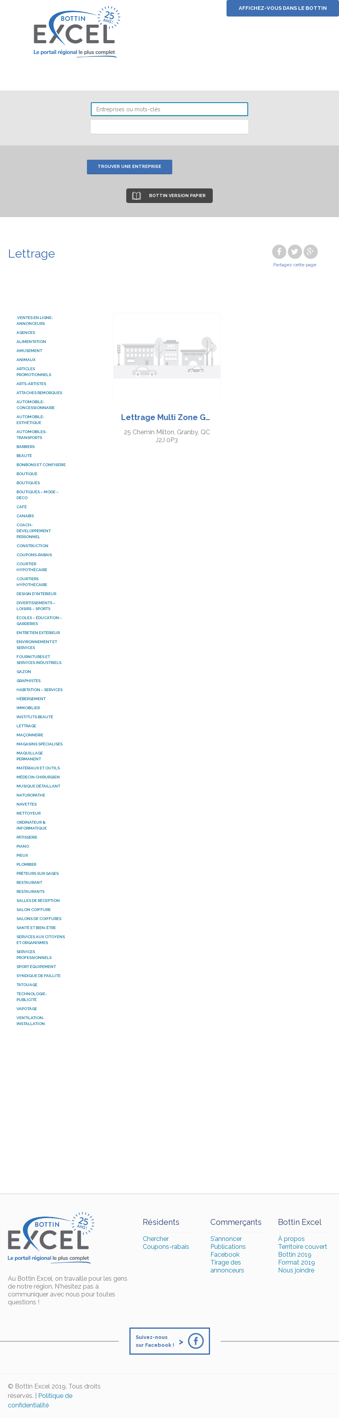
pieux (22, 855)
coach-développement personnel (34, 531)
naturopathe (31, 795)
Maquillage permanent (30, 756)
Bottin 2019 (294, 1254)
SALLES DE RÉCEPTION (38, 900)
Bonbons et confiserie (41, 465)
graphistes (29, 681)
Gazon (24, 671)
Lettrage (26, 726)
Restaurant (29, 882)
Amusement (29, 351)
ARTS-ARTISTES (31, 384)
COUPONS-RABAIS (34, 555)
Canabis (25, 516)
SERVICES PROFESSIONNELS (34, 955)
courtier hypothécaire (32, 567)
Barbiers (26, 446)
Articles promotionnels (34, 372)
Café (22, 507)
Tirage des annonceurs (227, 1266)
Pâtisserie (27, 837)
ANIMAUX (26, 360)
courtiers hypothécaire (32, 582)
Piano (23, 846)
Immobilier (28, 708)
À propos (291, 1239)
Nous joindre (296, 1270)
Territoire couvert (302, 1246)
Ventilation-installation (31, 1021)
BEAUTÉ (24, 456)
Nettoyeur (29, 813)
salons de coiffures (39, 918)
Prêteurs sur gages (38, 873)
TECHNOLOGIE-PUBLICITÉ (32, 997)
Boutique (27, 474)
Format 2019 (296, 1262)
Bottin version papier (177, 195)
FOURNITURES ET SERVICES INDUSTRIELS (39, 660)
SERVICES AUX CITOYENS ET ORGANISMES (41, 940)
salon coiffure (34, 909)
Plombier (26, 864)
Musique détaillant (38, 786)
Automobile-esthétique (30, 420)
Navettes (27, 804)
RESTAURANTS (30, 891)
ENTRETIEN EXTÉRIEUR (38, 633)
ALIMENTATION (31, 341)
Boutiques (28, 483)
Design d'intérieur (36, 594)
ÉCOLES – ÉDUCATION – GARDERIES (39, 621)
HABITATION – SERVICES (40, 690)
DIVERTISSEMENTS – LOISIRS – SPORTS (36, 606)
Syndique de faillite (39, 976)
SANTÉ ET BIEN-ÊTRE (36, 928)
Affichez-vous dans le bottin (283, 8)
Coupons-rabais (166, 1246)
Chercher (156, 1239)
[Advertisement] (169, 1115)
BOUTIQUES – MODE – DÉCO (38, 495)
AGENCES (26, 332)
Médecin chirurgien (38, 777)
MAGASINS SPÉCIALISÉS (40, 744)
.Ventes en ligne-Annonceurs (35, 320)
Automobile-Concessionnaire (36, 405)
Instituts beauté (35, 717)
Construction (32, 546)
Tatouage (27, 985)
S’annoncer (226, 1239)
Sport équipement (36, 966)
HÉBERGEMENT (31, 699)
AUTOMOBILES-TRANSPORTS (32, 435)
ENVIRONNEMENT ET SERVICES (37, 645)
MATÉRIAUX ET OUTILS (38, 768)
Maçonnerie (30, 735)
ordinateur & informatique (32, 825)
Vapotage (27, 1009)
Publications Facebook (228, 1250)
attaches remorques (39, 393)
